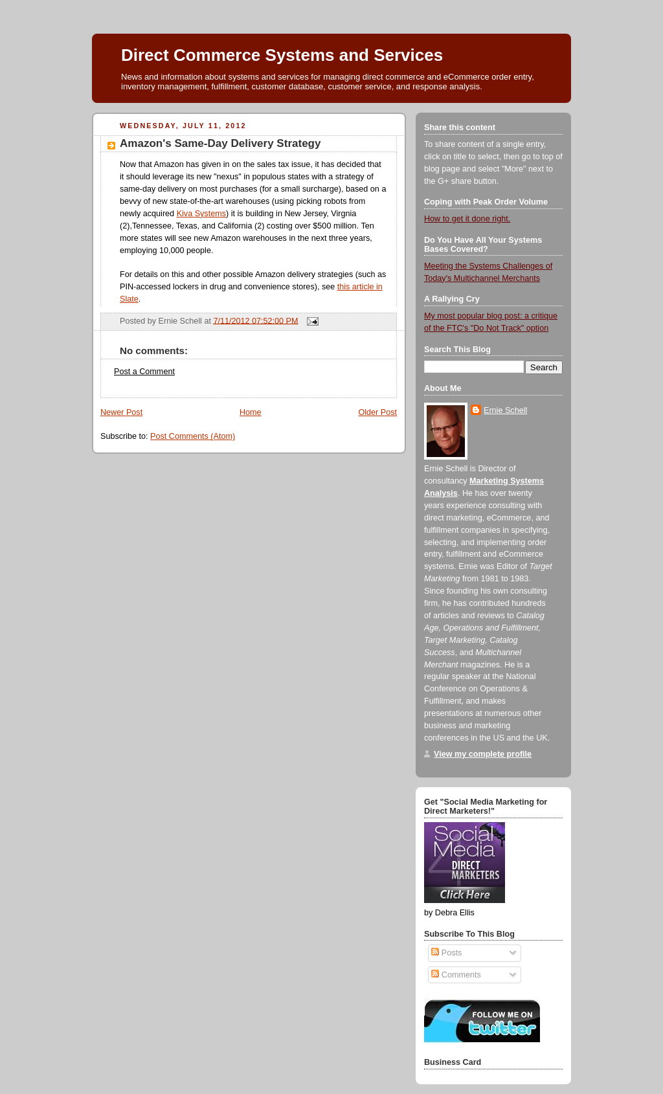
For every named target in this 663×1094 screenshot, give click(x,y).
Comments (455, 974)
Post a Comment (144, 371)
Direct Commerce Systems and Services (282, 55)
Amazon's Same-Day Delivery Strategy (220, 143)
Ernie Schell (505, 410)
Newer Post (121, 412)
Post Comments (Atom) (192, 436)
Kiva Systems (201, 213)
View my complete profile (483, 754)
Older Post (377, 412)
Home (251, 412)
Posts (446, 952)
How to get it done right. (467, 218)
